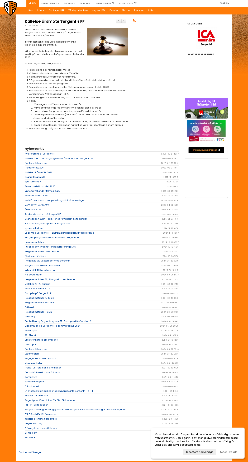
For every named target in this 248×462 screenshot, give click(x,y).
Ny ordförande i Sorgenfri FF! (40, 153)
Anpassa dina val (165, 451)
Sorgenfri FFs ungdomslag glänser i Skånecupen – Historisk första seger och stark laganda (75, 409)
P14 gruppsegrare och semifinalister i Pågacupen (52, 237)
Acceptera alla (228, 452)
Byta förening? (33, 181)
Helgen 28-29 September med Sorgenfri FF (49, 260)
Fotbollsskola (50, 3)
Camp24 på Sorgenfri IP (38, 293)
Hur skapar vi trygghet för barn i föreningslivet (50, 246)
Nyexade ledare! (34, 228)
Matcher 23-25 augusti (37, 284)
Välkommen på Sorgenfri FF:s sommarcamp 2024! (53, 325)
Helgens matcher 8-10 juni (39, 302)
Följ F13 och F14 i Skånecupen (40, 414)
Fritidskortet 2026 (34, 167)
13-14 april (30, 344)
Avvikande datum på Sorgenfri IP (43, 214)
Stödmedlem (32, 353)
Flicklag (69, 3)
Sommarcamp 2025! (36, 195)
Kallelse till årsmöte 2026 (39, 172)
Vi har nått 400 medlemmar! (40, 270)
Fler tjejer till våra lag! (36, 163)
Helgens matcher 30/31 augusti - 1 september (50, 279)
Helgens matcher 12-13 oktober (42, 251)
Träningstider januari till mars (41, 428)
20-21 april (30, 335)
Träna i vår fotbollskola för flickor (43, 367)
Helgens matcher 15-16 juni (39, 298)
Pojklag (85, 3)
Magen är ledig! (33, 363)
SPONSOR (30, 437)
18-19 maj (30, 316)
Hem (32, 3)
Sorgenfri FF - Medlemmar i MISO (43, 265)
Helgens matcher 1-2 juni (38, 312)
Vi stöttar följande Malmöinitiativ (42, 191)
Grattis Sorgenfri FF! (35, 177)
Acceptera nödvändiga (199, 452)
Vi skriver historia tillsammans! (41, 339)
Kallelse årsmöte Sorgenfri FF (54, 21)
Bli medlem (31, 432)
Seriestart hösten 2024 (37, 288)
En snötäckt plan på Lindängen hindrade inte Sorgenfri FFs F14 (59, 391)
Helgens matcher (34, 242)
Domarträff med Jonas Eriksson (42, 372)
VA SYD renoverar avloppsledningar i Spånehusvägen (55, 200)
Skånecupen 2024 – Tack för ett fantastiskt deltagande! (56, 218)
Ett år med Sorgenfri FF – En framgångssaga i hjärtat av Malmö (59, 232)
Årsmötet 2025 (33, 209)
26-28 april (31, 330)
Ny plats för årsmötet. (37, 395)
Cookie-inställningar (30, 452)
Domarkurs (31, 377)
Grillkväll (29, 307)
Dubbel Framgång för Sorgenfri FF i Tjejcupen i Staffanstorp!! (58, 321)
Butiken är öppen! (35, 381)
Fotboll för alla (32, 386)
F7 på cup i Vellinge (35, 256)
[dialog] (198, 443)
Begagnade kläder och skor (40, 358)
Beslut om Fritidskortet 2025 (40, 186)
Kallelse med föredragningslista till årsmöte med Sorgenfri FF (59, 158)
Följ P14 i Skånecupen (36, 405)
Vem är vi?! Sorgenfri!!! (37, 205)
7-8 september (33, 274)
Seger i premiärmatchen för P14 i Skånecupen (50, 400)
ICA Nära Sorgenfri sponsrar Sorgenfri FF (47, 223)
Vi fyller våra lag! (34, 423)
